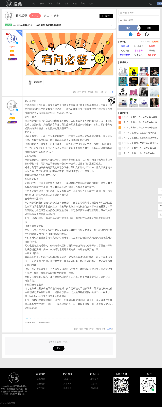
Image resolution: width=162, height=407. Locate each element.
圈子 (42, 3)
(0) (112, 329)
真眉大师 (125, 46)
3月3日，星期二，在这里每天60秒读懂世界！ (139, 117)
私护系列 (152, 55)
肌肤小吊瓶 (138, 46)
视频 (75, 3)
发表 (106, 16)
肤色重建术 (125, 55)
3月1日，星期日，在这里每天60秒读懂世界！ (139, 127)
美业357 (67, 379)
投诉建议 (94, 379)
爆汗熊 (152, 51)
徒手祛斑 (138, 55)
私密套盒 (68, 388)
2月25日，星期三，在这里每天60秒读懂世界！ (139, 148)
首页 (34, 3)
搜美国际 (41, 379)
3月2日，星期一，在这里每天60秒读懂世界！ (139, 122)
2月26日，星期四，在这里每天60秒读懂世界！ (139, 143)
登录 (59, 348)
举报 (79, 92)
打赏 (76, 329)
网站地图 (94, 388)
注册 (149, 28)
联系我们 (94, 384)
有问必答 (22, 15)
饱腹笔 (152, 46)
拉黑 (74, 92)
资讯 (50, 3)
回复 (111, 92)
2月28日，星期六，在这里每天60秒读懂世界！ (139, 132)
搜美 (14, 3)
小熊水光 (138, 51)
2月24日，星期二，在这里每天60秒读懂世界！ (139, 153)
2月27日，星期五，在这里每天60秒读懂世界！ (139, 138)
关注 (35, 15)
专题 (58, 3)
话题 (67, 3)
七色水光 (125, 51)
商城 (83, 3)
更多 (91, 3)
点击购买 (155, 42)
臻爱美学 (41, 384)
